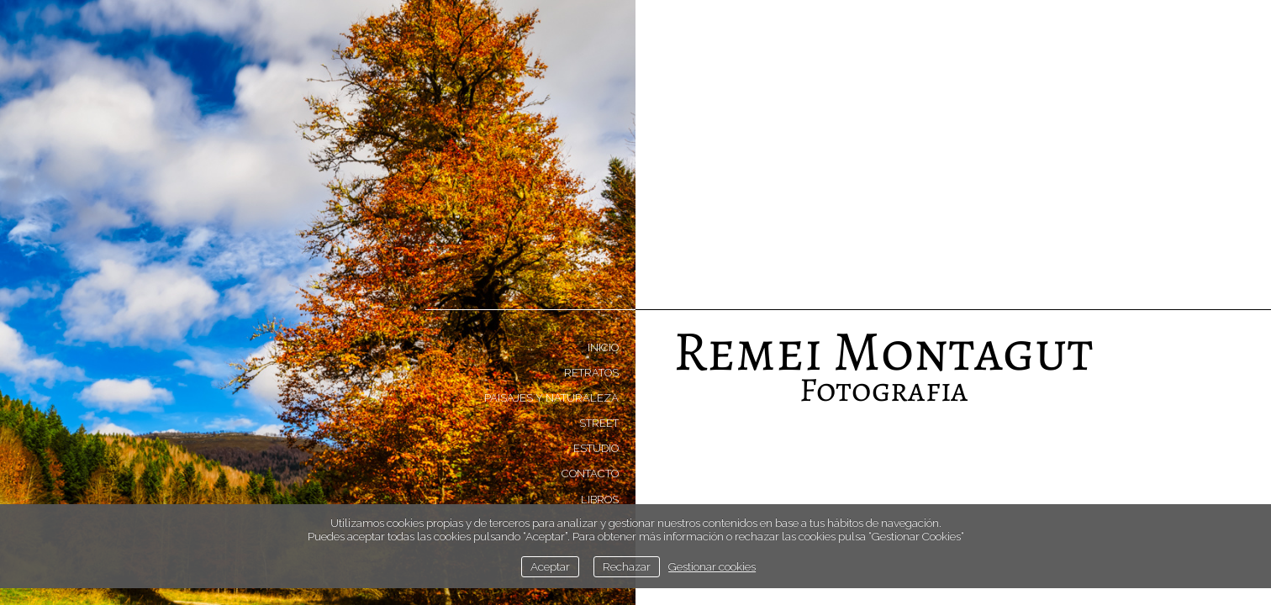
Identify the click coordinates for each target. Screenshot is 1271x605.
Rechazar (627, 566)
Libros (600, 499)
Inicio (603, 347)
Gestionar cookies (712, 566)
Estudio (596, 448)
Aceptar (550, 566)
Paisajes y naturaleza (551, 398)
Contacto (590, 473)
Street (599, 423)
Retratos (591, 372)
